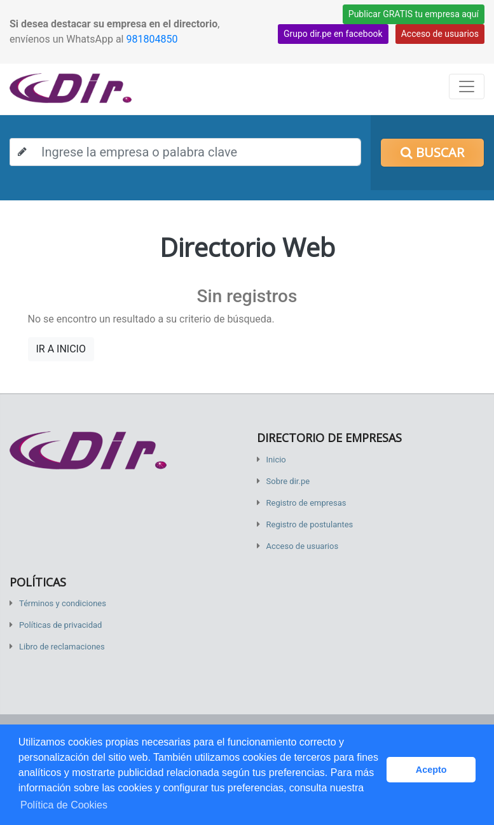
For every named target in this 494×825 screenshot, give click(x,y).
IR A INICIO (61, 349)
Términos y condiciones (62, 603)
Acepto (431, 770)
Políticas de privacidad (60, 625)
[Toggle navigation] (466, 86)
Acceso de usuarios (440, 34)
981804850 (151, 39)
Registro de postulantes (309, 524)
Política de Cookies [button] (63, 805)
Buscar (432, 152)
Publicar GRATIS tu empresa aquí (413, 14)
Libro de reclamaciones (62, 646)
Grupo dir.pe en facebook (333, 34)
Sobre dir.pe (288, 481)
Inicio (276, 459)
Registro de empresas (306, 503)
